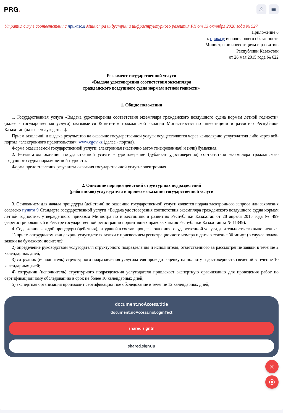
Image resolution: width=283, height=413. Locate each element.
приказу (217, 38)
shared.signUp (141, 346)
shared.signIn (141, 328)
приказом (76, 26)
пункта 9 (30, 210)
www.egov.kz (91, 142)
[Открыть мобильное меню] (274, 9)
